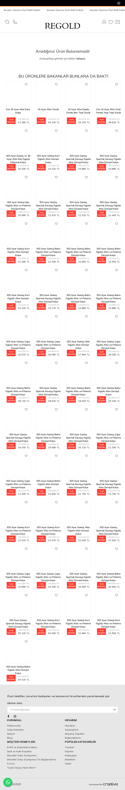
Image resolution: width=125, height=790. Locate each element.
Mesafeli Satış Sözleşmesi (22, 755)
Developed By (103, 784)
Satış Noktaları (15, 729)
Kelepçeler (71, 755)
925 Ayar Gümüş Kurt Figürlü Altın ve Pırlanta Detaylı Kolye (18, 529)
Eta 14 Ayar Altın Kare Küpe (18, 111)
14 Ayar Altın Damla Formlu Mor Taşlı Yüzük (78, 111)
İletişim (11, 733)
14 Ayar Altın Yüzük (48, 109)
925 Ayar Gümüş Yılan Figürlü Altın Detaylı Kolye (78, 343)
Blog (9, 737)
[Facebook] (8, 716)
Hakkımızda (14, 725)
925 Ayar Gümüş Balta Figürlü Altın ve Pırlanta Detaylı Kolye (48, 250)
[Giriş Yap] (104, 22)
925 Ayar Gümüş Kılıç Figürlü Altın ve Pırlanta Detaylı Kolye (18, 204)
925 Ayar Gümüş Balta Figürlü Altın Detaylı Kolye (108, 390)
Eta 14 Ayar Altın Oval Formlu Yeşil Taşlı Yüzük (108, 111)
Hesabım (70, 725)
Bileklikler (70, 759)
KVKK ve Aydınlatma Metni (22, 747)
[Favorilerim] (110, 22)
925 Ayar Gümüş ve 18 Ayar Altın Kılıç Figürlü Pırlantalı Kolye (18, 157)
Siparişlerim (71, 729)
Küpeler (69, 751)
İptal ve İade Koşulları (19, 751)
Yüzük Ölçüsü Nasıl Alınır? (21, 767)
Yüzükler (69, 747)
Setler (68, 763)
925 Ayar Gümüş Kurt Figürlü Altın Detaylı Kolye (48, 157)
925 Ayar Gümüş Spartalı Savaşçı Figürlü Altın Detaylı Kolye (78, 157)
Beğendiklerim (73, 737)
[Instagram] (15, 716)
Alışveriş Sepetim (74, 733)
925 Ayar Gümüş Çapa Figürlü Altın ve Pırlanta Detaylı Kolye (18, 343)
